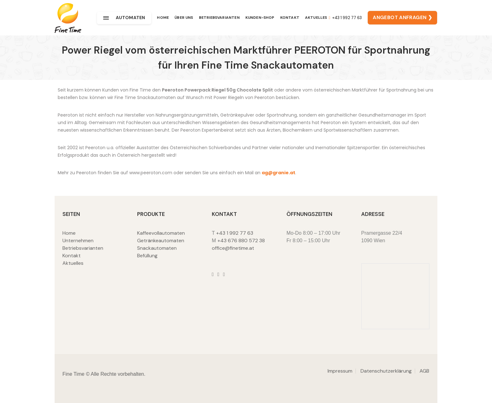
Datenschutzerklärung (386, 371)
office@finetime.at (233, 248)
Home (163, 17)
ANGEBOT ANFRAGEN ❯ (402, 17)
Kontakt (289, 17)
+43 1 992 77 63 (344, 18)
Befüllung (147, 255)
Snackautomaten (157, 248)
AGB (424, 371)
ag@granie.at (278, 173)
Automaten (124, 18)
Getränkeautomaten (160, 240)
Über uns (183, 17)
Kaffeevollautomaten (161, 233)
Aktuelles (316, 17)
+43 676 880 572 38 (241, 240)
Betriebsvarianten (219, 17)
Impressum (340, 371)
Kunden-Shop (260, 17)
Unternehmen (78, 240)
